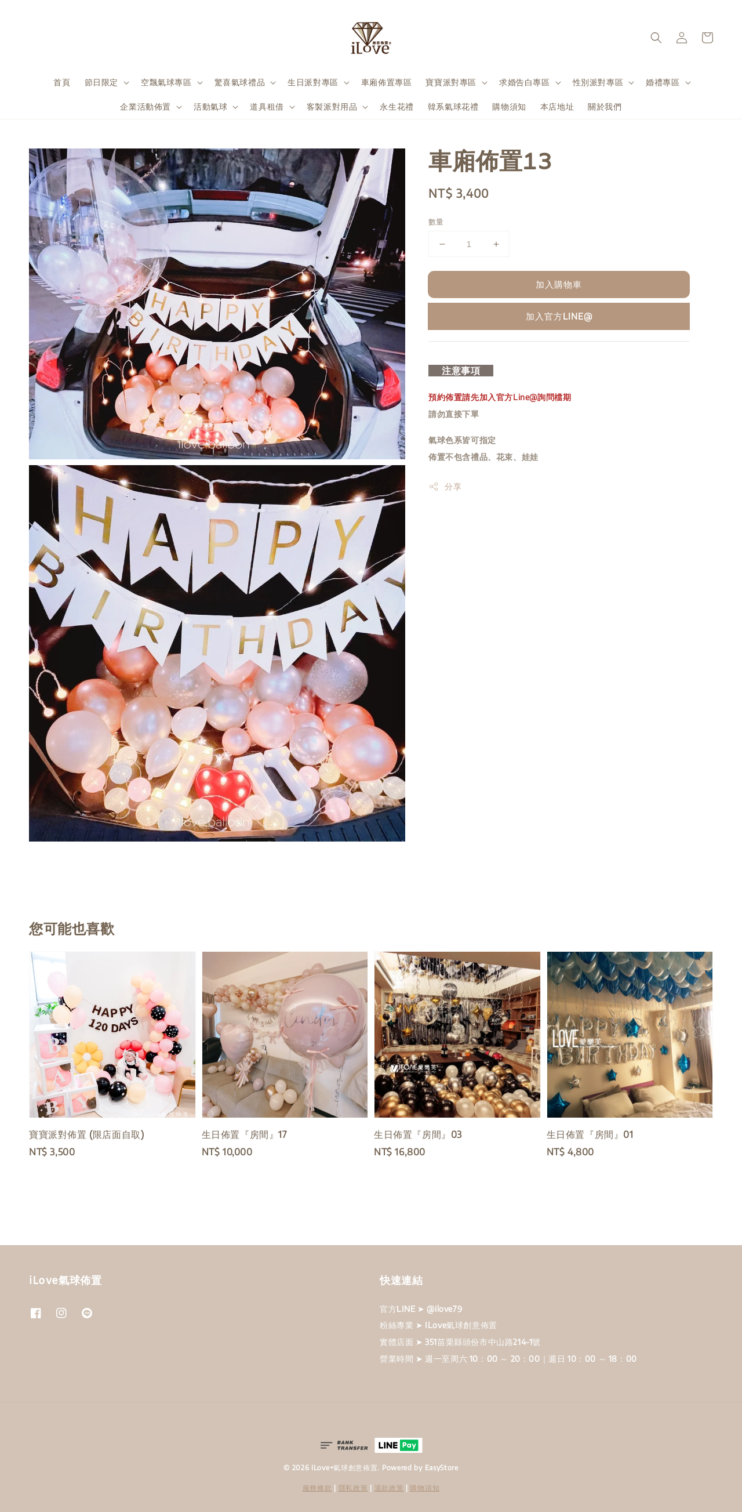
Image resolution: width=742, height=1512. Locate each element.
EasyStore (442, 1467)
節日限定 (101, 82)
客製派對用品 (332, 106)
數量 (436, 221)
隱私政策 (353, 1488)
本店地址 (557, 106)
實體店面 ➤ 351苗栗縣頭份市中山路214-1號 (460, 1342)
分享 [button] (444, 486)
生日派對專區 (313, 82)
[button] (656, 37)
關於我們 (604, 106)
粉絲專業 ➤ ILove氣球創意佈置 (438, 1325)
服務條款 (317, 1488)
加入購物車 (559, 284)
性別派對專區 (598, 82)
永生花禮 (396, 106)
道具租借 (266, 106)
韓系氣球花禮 (453, 106)
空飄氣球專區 (166, 82)
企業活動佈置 (145, 106)
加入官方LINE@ (559, 316)
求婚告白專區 (524, 82)
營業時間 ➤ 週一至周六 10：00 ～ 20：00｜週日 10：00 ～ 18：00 (508, 1359)
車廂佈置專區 (386, 82)
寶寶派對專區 (451, 82)
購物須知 (509, 106)
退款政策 (389, 1488)
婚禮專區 (662, 82)
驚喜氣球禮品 (239, 82)
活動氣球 (210, 106)
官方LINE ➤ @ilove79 (421, 1309)
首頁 (61, 82)
